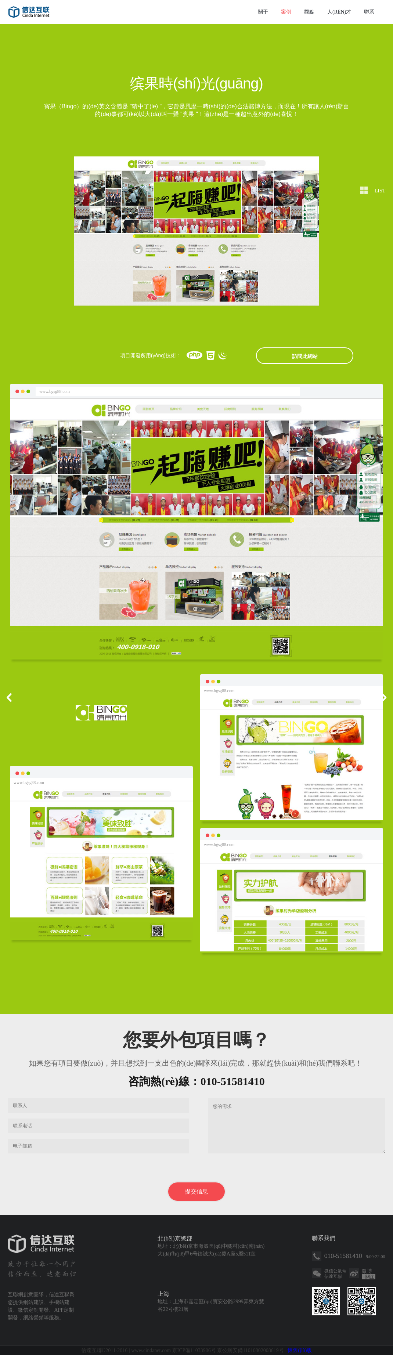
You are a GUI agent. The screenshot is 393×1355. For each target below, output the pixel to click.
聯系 (369, 12)
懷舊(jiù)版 (300, 1350)
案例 (286, 12)
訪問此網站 (305, 356)
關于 (263, 12)
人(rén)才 (339, 12)
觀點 (309, 12)
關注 (368, 1276)
